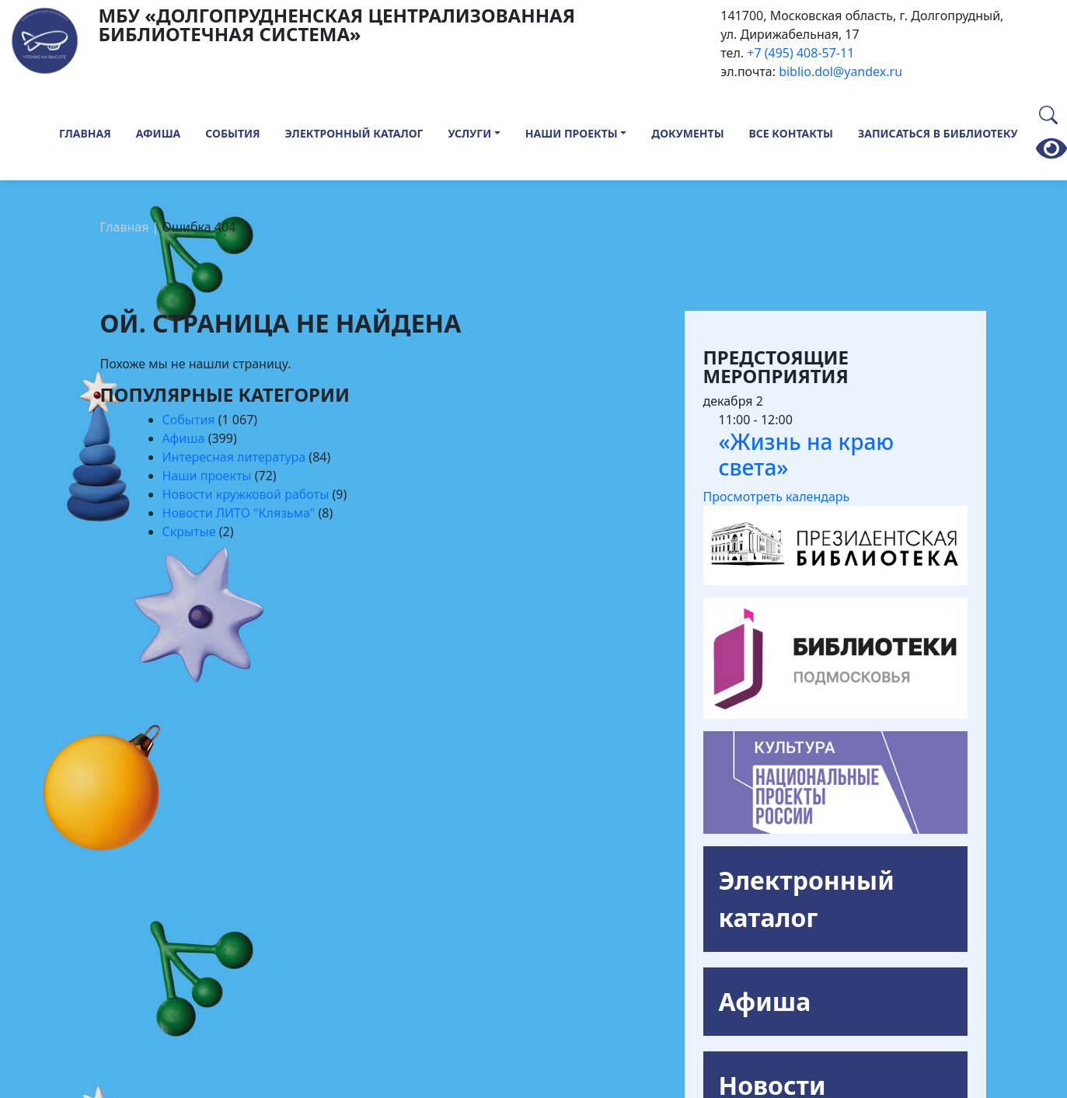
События (232, 133)
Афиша (158, 133)
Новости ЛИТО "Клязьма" (239, 512)
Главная (85, 133)
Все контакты (791, 133)
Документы (687, 133)
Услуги (470, 133)
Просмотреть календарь (776, 496)
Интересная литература (234, 456)
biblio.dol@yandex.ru (840, 71)
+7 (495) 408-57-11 (800, 52)
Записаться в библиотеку (938, 133)
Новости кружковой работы (246, 494)
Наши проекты (571, 133)
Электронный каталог (354, 133)
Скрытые (189, 531)
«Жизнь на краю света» (806, 455)
